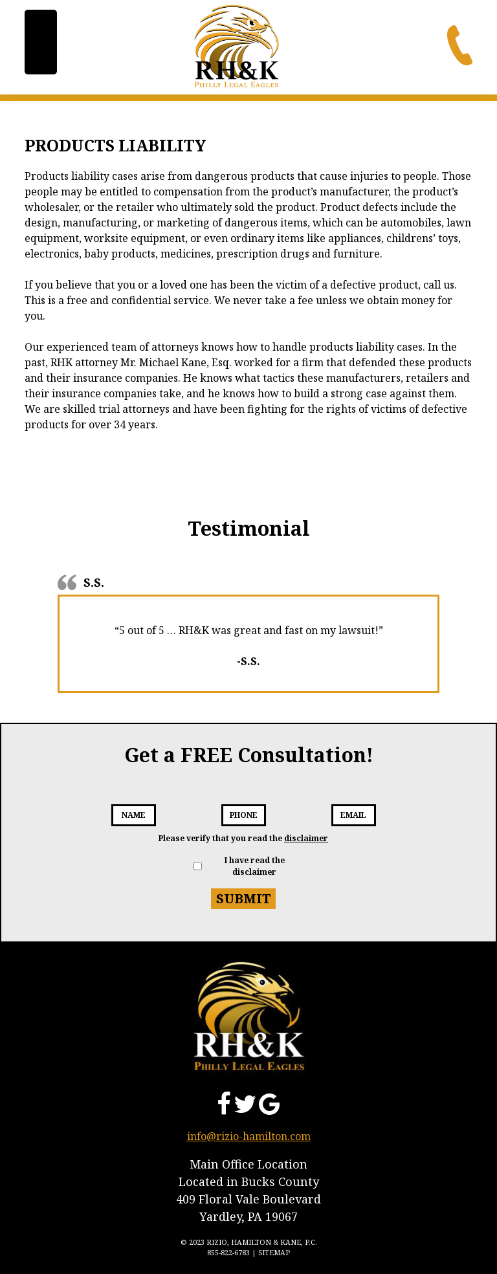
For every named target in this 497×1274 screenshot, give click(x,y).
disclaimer (306, 838)
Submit (243, 898)
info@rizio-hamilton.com (249, 1136)
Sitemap (274, 1252)
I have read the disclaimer (255, 866)
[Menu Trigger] (41, 42)
